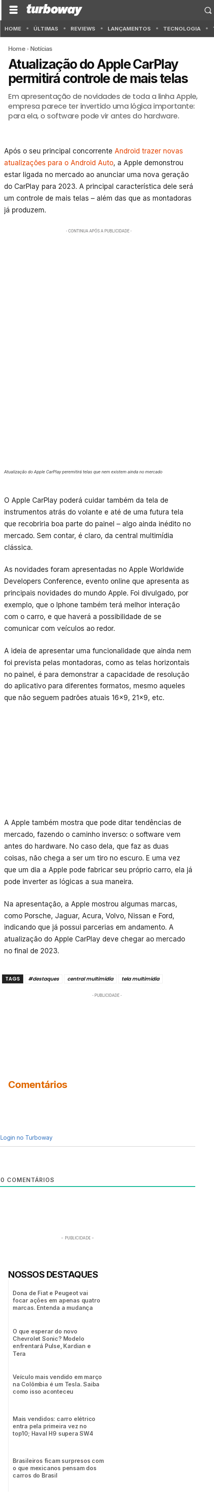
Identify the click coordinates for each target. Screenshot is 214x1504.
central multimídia (90, 978)
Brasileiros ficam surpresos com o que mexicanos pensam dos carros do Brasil (58, 1468)
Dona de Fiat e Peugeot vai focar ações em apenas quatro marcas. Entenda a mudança (56, 1300)
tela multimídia (140, 978)
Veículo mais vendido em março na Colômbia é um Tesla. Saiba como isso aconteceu (57, 1384)
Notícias (41, 49)
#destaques (43, 978)
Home (16, 49)
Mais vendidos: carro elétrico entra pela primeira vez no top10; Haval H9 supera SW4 (54, 1426)
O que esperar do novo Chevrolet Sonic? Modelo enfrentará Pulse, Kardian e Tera (52, 1342)
